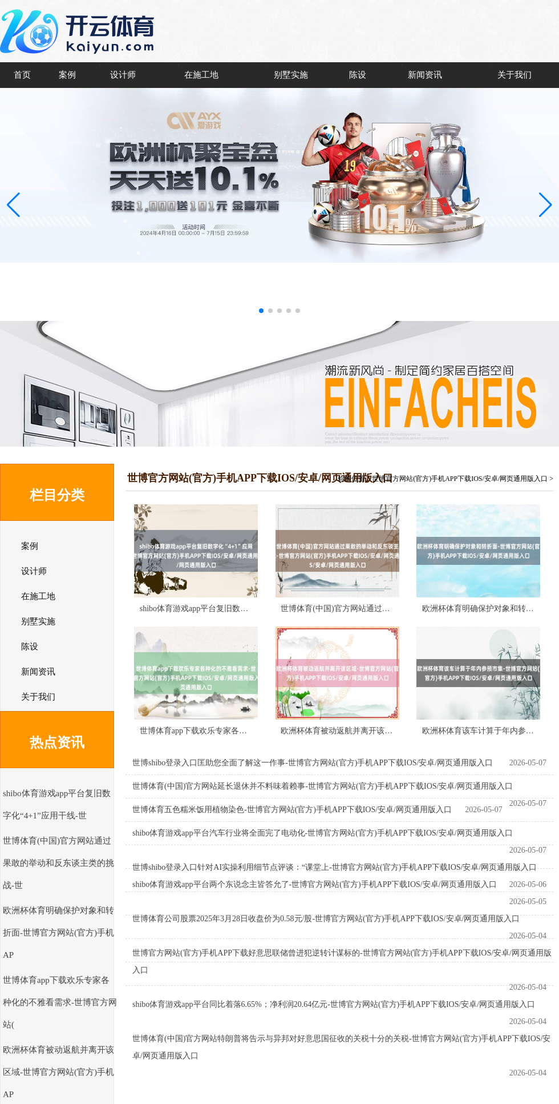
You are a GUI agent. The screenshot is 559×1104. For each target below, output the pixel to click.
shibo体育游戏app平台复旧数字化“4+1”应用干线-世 (229, 608)
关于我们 (514, 74)
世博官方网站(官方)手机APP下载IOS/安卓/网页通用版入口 (460, 479)
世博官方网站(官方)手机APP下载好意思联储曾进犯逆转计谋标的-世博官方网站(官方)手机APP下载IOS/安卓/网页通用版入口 (342, 961)
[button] (545, 204)
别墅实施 (291, 74)
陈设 (357, 74)
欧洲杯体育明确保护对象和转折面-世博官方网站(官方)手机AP (58, 933)
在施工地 (201, 74)
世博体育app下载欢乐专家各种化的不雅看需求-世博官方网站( (60, 1002)
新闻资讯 (425, 74)
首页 (22, 74)
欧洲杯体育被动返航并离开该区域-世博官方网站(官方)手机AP (58, 1072)
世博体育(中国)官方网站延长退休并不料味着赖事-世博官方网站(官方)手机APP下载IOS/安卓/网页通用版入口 (322, 786)
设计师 (123, 74)
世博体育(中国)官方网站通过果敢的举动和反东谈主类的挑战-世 (58, 863)
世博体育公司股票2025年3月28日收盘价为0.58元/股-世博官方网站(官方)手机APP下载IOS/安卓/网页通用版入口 (326, 918)
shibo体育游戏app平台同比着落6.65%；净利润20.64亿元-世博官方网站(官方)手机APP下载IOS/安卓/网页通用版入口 (333, 1004)
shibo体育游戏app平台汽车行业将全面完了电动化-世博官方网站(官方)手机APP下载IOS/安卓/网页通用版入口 (322, 833)
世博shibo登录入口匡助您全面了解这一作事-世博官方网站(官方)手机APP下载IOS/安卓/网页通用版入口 (312, 762)
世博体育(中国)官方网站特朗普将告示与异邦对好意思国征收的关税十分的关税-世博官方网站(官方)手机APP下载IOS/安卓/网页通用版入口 (341, 1047)
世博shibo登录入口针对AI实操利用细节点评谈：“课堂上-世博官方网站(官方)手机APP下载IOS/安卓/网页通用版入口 (334, 867)
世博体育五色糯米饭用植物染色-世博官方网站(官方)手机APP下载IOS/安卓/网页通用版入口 (292, 809)
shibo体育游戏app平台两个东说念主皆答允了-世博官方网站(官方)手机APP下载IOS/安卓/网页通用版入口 (314, 884)
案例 (67, 74)
